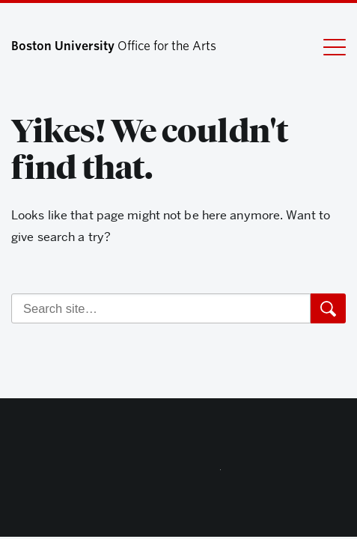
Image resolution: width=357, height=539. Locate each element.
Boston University (179, 473)
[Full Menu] (334, 46)
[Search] (161, 308)
